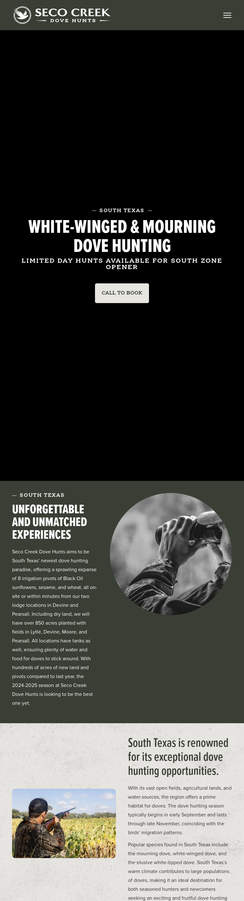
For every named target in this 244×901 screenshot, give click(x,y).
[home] (62, 15)
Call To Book (122, 293)
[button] (227, 15)
